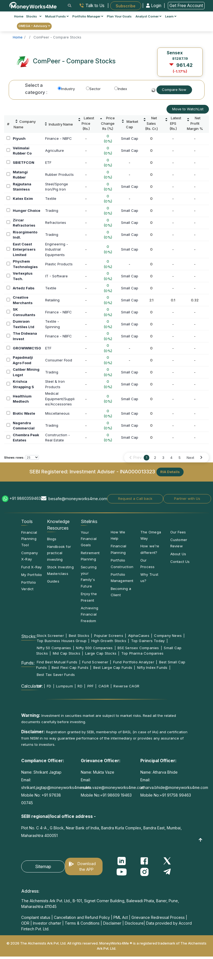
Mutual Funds (57, 16)
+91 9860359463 (25, 498)
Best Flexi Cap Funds (70, 667)
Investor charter (47, 923)
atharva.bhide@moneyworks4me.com (174, 787)
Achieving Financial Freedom (89, 614)
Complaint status (35, 917)
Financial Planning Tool (29, 538)
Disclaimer (112, 923)
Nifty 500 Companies (94, 648)
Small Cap (129, 138)
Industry (66, 89)
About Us (178, 554)
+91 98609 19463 (116, 795)
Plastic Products (59, 264)
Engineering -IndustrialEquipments (56, 249)
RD (80, 686)
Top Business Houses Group (62, 641)
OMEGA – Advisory (34, 26)
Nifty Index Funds (152, 667)
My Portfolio (31, 574)
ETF (48, 162)
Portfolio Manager (87, 16)
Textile (50, 198)
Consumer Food (58, 360)
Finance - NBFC (58, 138)
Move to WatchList (187, 109)
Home (18, 16)
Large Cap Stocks (101, 653)
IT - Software (56, 276)
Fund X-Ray (31, 567)
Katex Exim (23, 198)
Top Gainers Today (148, 641)
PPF (90, 686)
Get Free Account (186, 5)
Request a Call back (135, 498)
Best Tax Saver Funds (56, 674)
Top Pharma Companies (142, 653)
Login (154, 5)
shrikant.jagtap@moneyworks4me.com (55, 787)
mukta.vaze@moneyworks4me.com (112, 787)
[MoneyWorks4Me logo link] (33, 5)
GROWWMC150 (27, 348)
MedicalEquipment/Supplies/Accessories (60, 398)
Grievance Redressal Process (158, 917)
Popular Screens (108, 635)
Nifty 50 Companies (54, 648)
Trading (51, 210)
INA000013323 (137, 471)
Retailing (52, 300)
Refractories (55, 222)
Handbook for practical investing (59, 553)
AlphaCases (138, 635)
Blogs (52, 539)
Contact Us (180, 561)
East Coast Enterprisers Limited (24, 249)
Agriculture (54, 150)
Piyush (19, 138)
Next (190, 457)
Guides (53, 581)
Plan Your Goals (119, 16)
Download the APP (87, 866)
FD (49, 686)
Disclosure (134, 923)
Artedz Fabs (24, 288)
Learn (170, 16)
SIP (39, 686)
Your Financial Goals (89, 538)
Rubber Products (59, 174)
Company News (168, 635)
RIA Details (170, 472)
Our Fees (178, 532)
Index (120, 89)
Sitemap (43, 866)
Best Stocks (79, 635)
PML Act (120, 917)
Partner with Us (187, 498)
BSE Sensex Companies (138, 648)
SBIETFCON (23, 162)
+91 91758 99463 (175, 795)
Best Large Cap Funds (112, 667)
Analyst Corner (148, 16)
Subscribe (125, 5)
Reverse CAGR (126, 686)
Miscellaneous (57, 413)
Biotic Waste (24, 413)
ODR (25, 923)
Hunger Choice (26, 210)
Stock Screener (50, 635)
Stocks (34, 16)
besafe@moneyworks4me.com (77, 498)
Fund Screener (95, 662)
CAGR (103, 686)
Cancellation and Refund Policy (82, 917)
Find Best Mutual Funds (57, 662)
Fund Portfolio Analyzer (133, 662)
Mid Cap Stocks (66, 653)
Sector (93, 89)
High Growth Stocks (108, 641)
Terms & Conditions (82, 923)
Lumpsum (64, 686)
